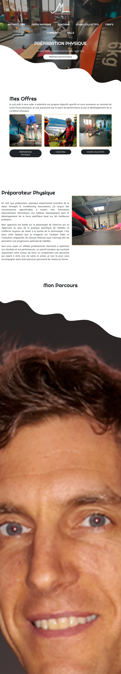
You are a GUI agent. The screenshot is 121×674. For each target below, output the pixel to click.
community (53, 32)
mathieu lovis (16, 24)
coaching (63, 24)
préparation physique (60, 57)
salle (70, 32)
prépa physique (41, 24)
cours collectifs (87, 24)
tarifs (109, 24)
